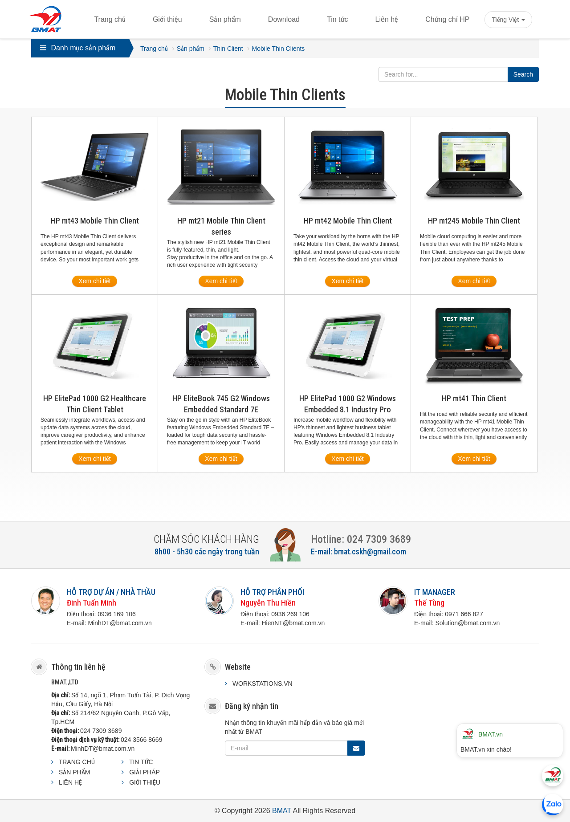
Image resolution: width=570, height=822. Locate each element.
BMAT (281, 810)
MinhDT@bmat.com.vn (102, 748)
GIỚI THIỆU (144, 782)
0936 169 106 (117, 614)
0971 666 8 (460, 614)
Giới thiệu (167, 19)
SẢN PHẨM (74, 772)
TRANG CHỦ (77, 761)
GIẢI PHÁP (144, 772)
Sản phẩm (225, 19)
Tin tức (337, 19)
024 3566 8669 (141, 739)
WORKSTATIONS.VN (262, 683)
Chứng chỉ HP (447, 19)
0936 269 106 (290, 614)
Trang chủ (110, 19)
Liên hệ (387, 19)
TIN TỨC (141, 761)
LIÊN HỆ (70, 782)
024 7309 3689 (101, 730)
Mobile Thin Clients (278, 48)
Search (523, 74)
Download (284, 19)
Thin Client (228, 48)
